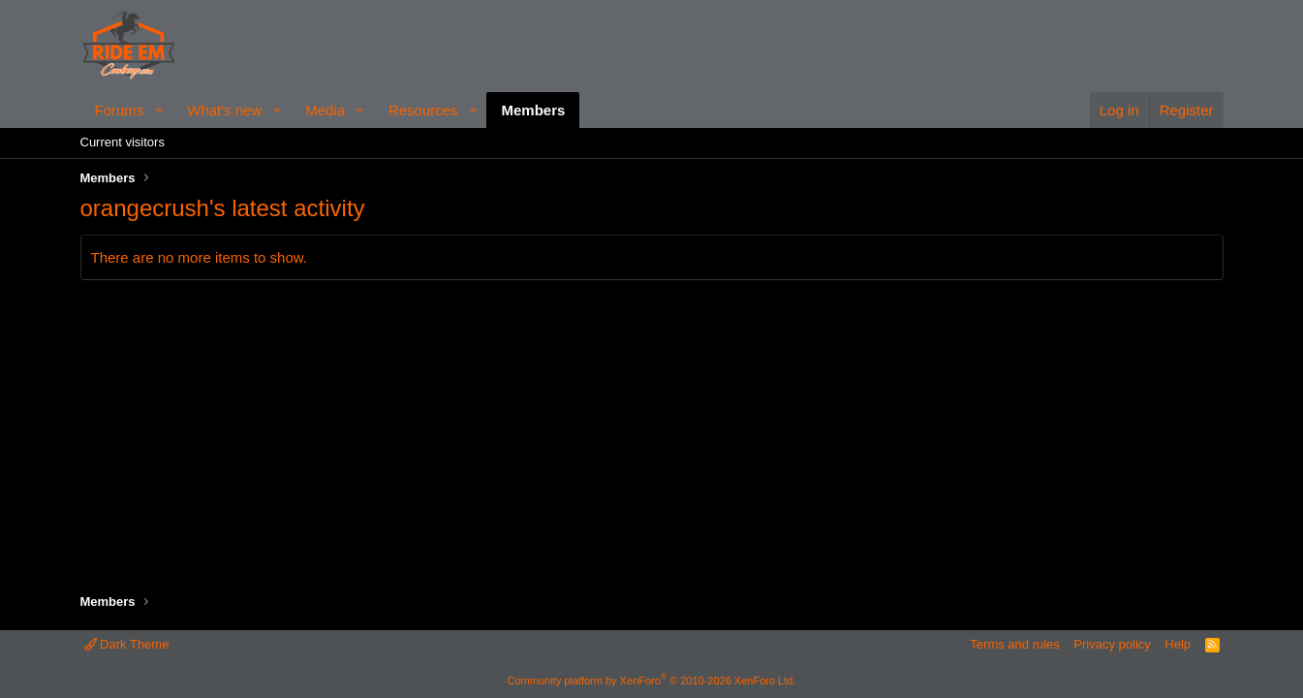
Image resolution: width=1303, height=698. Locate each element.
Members (533, 110)
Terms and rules (1014, 644)
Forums (119, 110)
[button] (158, 110)
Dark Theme (127, 644)
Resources (423, 110)
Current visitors (122, 142)
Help (1177, 644)
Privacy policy (1111, 644)
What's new (224, 110)
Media (325, 110)
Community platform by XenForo (652, 680)
